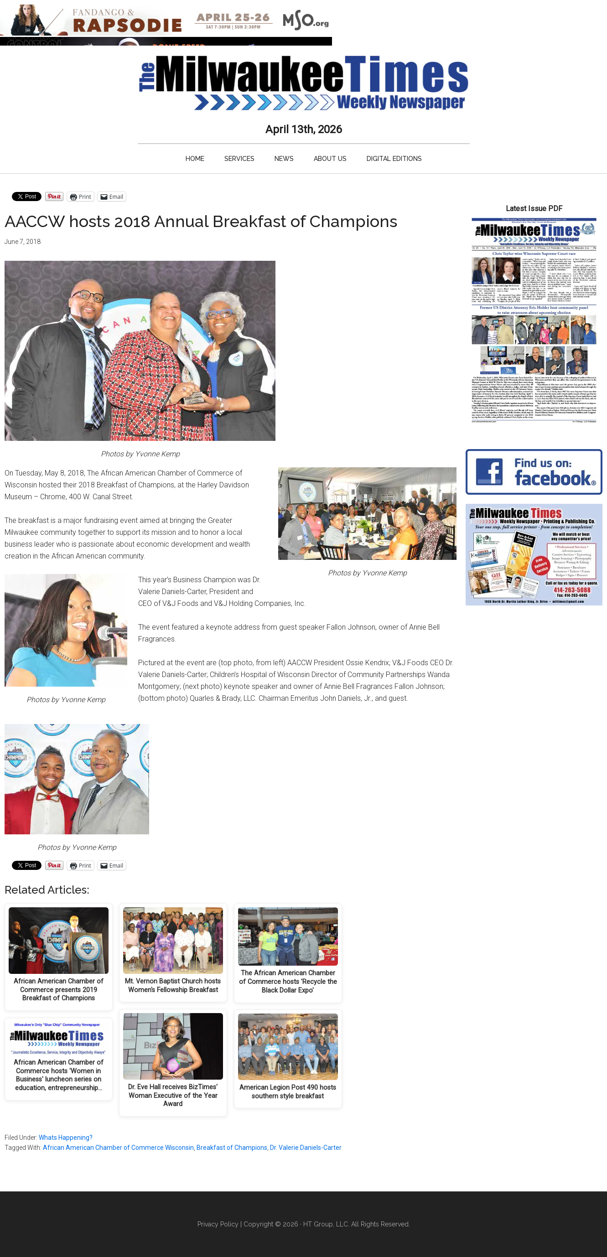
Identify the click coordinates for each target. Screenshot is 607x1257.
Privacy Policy (218, 1224)
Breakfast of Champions (232, 1147)
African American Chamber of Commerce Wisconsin (118, 1147)
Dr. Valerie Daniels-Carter (306, 1147)
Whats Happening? (66, 1137)
